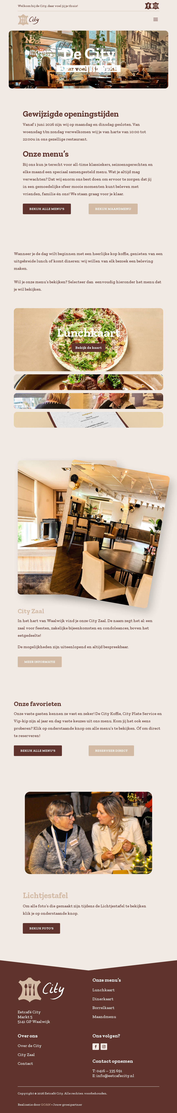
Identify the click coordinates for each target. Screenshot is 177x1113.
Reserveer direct (111, 751)
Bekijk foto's (41, 928)
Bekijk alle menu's (46, 209)
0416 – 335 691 (109, 1070)
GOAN (46, 1104)
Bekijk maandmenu (113, 209)
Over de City (30, 1045)
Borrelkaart (103, 1007)
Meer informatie (39, 662)
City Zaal (26, 1054)
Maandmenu (104, 1016)
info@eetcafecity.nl (115, 1075)
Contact (25, 1063)
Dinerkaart (102, 998)
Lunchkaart (103, 989)
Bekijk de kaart (88, 347)
